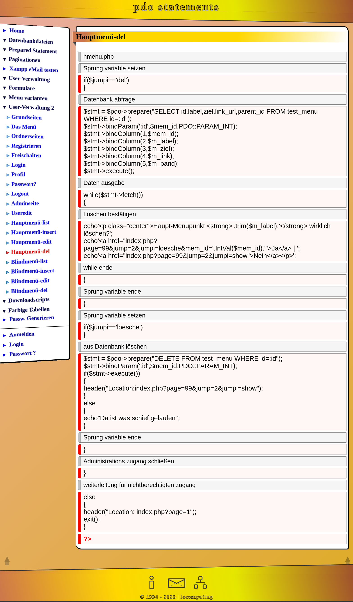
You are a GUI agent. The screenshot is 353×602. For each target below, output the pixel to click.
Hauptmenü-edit (31, 241)
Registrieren (26, 145)
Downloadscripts (29, 300)
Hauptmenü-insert (33, 231)
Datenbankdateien (31, 40)
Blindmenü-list (29, 261)
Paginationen (25, 59)
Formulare (22, 87)
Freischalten (26, 155)
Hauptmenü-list (30, 222)
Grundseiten (26, 116)
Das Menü (23, 126)
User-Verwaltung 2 (31, 107)
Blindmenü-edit (30, 280)
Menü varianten (28, 97)
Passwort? (23, 183)
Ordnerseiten (27, 135)
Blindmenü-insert (32, 270)
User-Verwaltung (29, 79)
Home (16, 30)
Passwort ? (22, 353)
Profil (18, 174)
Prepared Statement (33, 50)
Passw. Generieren (31, 318)
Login (18, 164)
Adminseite (25, 203)
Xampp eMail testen (33, 69)
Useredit (21, 212)
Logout (20, 193)
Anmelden (21, 334)
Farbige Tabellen (29, 309)
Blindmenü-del (29, 290)
